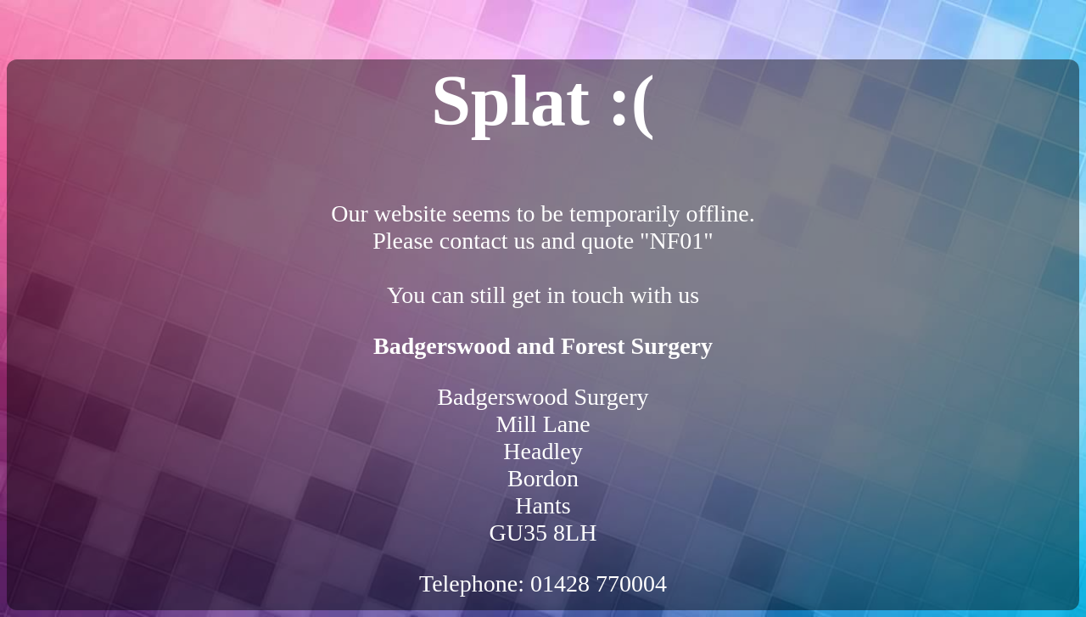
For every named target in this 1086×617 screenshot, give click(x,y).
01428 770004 (598, 583)
